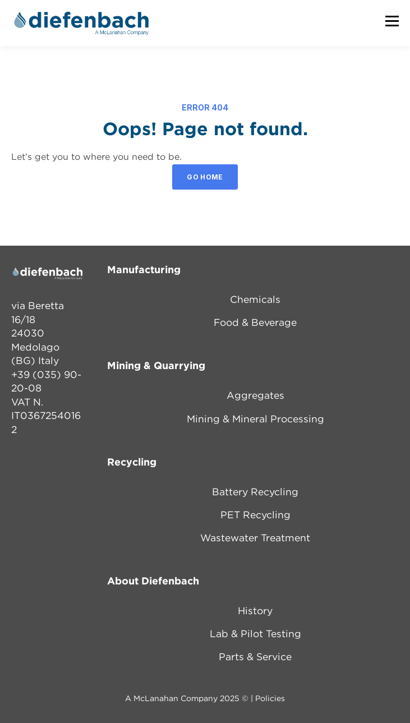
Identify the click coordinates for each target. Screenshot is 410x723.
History (255, 611)
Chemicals (255, 300)
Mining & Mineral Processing (255, 419)
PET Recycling (255, 515)
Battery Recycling (255, 492)
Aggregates (255, 396)
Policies (270, 699)
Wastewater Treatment (255, 538)
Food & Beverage (255, 323)
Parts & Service (255, 657)
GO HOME (205, 177)
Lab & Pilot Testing (255, 634)
